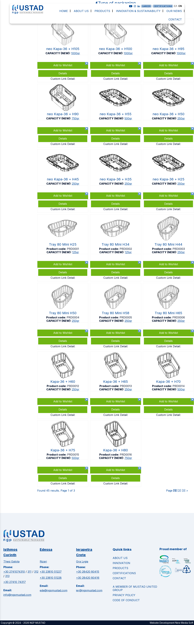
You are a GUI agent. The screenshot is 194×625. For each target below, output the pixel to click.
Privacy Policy (124, 595)
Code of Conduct (126, 600)
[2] (179, 490)
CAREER (146, 6)
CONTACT (119, 578)
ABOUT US (120, 558)
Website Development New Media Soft (171, 622)
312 (36, 571)
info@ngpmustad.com (17, 594)
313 (7, 576)
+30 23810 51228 (51, 577)
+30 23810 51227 (51, 571)
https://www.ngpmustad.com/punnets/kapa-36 (62, 385)
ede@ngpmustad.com (53, 590)
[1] (175, 490)
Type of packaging (117, 3)
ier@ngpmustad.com (89, 590)
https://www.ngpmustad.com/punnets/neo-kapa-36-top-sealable (62, 50)
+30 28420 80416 (87, 577)
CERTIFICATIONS (163, 6)
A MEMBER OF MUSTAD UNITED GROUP (135, 588)
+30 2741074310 (14, 571)
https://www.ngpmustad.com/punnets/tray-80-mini (62, 248)
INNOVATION (121, 563)
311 (29, 571)
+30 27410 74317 (14, 582)
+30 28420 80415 (87, 571)
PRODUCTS (120, 568)
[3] (183, 490)
